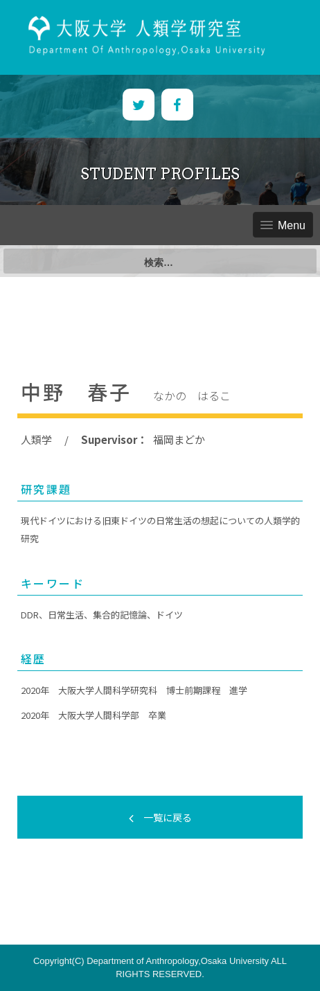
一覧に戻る (160, 817)
